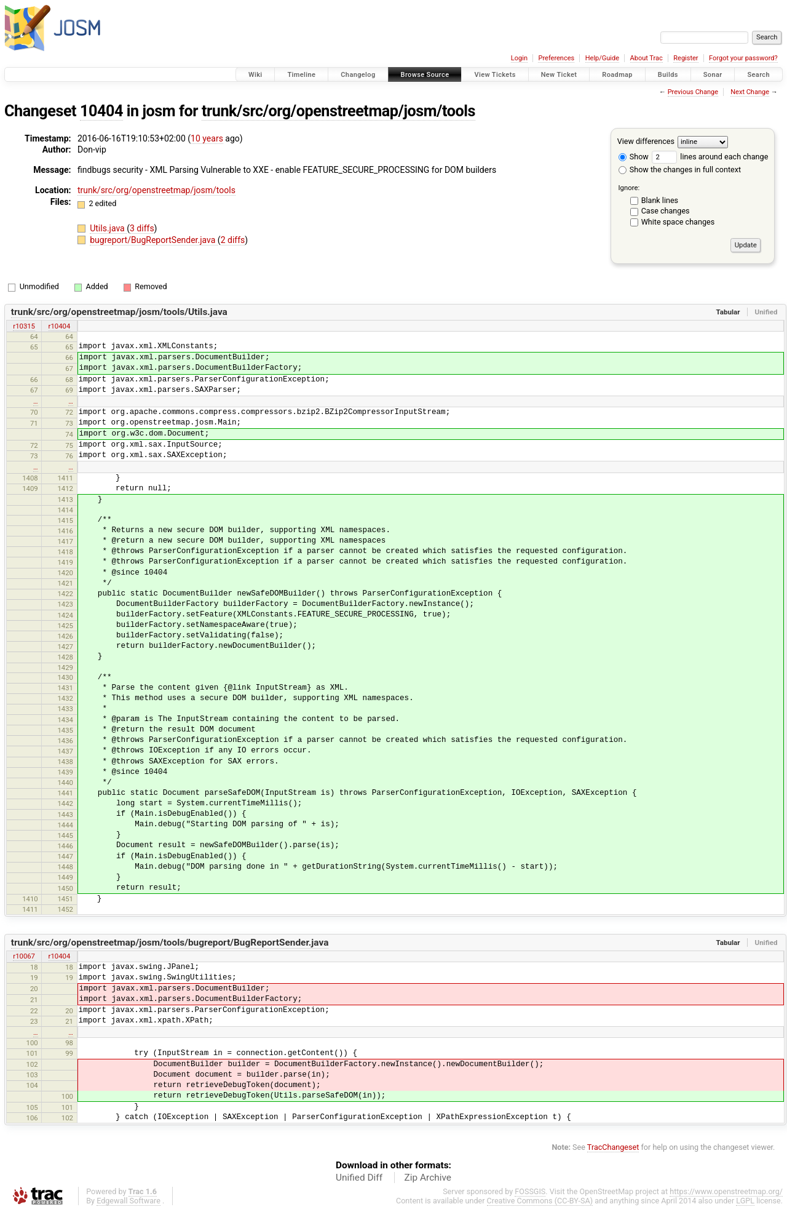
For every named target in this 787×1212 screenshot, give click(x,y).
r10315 (24, 326)
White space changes (678, 221)
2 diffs (233, 240)
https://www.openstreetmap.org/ (726, 1191)
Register (685, 58)
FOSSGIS (530, 1191)
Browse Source (425, 75)
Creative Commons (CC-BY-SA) (540, 1200)
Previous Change (693, 92)
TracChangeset (613, 1147)
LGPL (745, 1200)
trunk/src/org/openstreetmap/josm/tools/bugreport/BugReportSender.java (170, 942)
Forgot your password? (743, 58)
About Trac (646, 58)
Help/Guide (602, 58)
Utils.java (108, 228)
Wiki (255, 75)
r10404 (60, 326)
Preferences (556, 58)
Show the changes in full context (680, 169)
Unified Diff (359, 1177)
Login (519, 58)
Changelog (358, 75)
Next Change (749, 92)
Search (758, 75)
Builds (668, 75)
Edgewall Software (128, 1200)
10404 (101, 111)
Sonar (712, 75)
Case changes (665, 210)
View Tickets (494, 75)
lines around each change (710, 156)
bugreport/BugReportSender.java (154, 240)
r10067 (24, 956)
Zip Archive (428, 1177)
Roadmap (617, 75)
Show (634, 156)
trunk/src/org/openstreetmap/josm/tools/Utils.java (119, 311)
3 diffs (142, 228)
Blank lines (659, 200)
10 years (207, 138)
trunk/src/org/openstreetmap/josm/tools (338, 111)
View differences (645, 141)
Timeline (301, 75)
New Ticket (559, 75)
